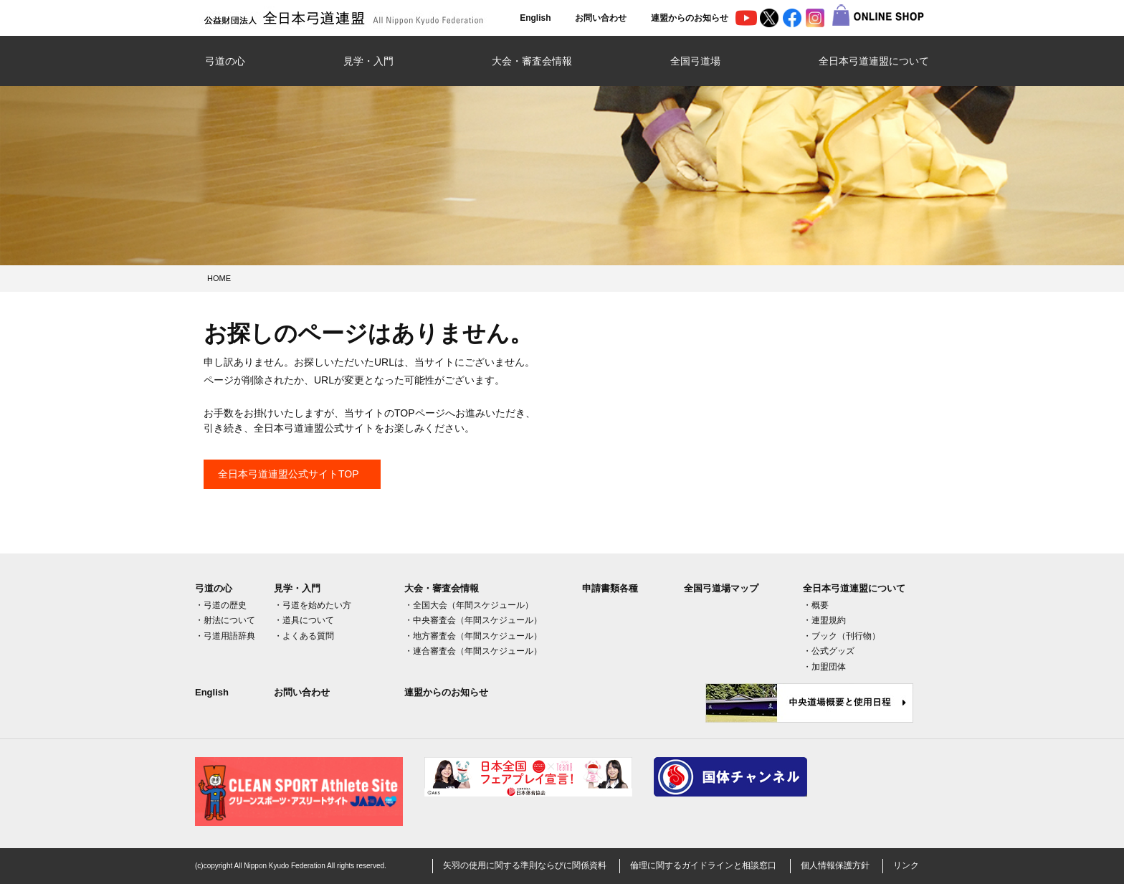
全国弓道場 (695, 61)
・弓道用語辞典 (225, 636)
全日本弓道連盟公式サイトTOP (288, 474)
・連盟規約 (824, 620)
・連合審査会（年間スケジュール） (473, 651)
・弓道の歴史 (221, 605)
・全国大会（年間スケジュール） (468, 605)
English (535, 18)
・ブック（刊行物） (841, 636)
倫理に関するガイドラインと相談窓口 (703, 865)
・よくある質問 (304, 636)
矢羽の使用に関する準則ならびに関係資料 (524, 865)
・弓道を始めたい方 (312, 605)
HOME (219, 278)
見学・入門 (368, 61)
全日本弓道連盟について (874, 61)
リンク (906, 865)
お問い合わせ (601, 18)
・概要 (816, 605)
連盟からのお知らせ (689, 18)
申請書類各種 (610, 588)
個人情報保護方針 (835, 865)
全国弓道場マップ (721, 588)
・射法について (225, 620)
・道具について (304, 620)
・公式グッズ (828, 651)
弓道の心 (225, 61)
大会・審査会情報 (532, 61)
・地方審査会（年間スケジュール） (473, 636)
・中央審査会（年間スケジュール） (473, 620)
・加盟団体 (824, 667)
